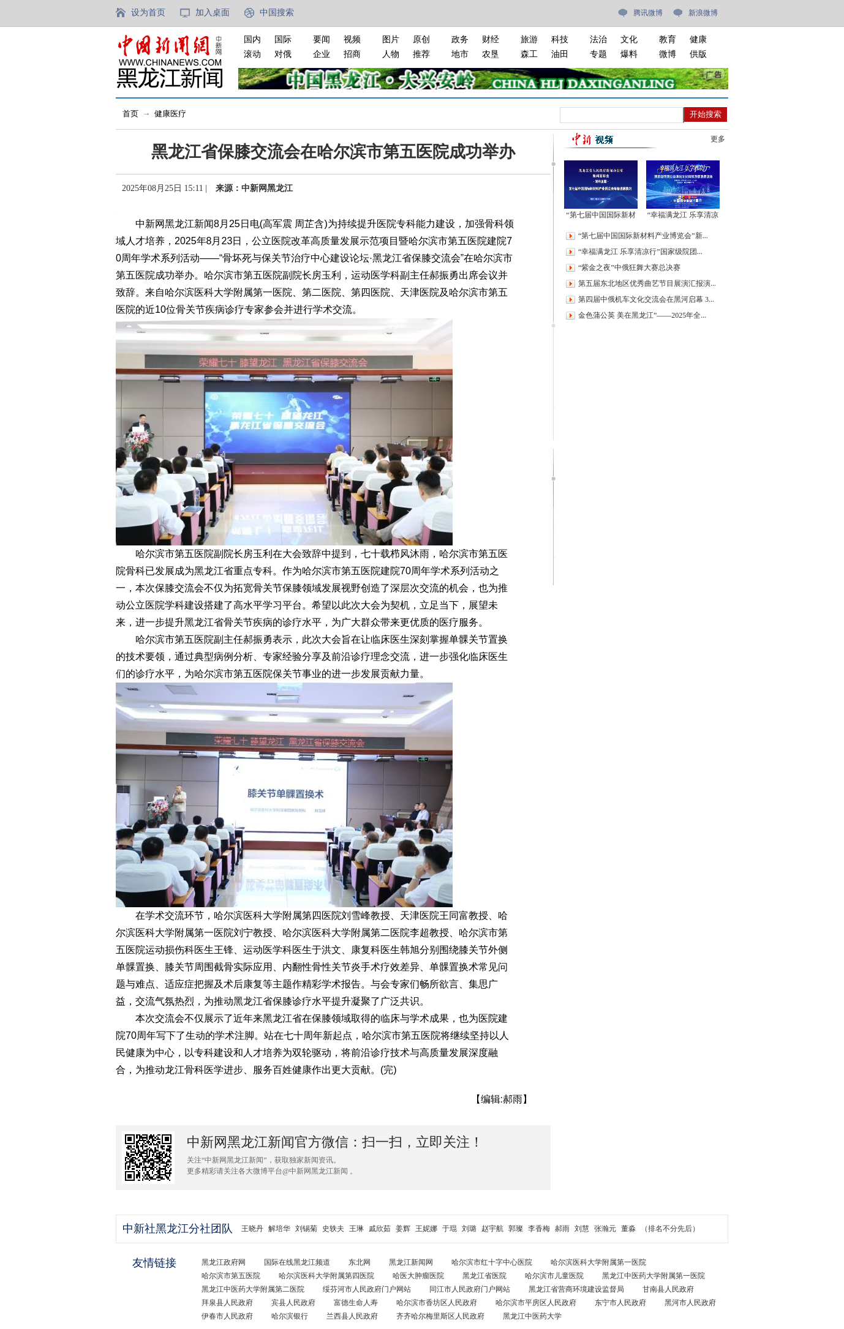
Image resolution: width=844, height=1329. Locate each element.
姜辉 (403, 1228)
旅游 (529, 39)
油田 (559, 54)
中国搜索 (277, 12)
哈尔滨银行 (289, 1316)
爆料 (629, 54)
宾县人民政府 (293, 1302)
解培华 (279, 1228)
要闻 (321, 39)
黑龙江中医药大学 (532, 1316)
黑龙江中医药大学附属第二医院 (253, 1289)
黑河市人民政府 (690, 1302)
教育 (667, 39)
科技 (559, 39)
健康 (698, 39)
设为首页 (148, 12)
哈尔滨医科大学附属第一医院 (598, 1262)
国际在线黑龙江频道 (297, 1262)
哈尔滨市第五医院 (231, 1275)
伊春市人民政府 (227, 1316)
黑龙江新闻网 (411, 1262)
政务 (460, 39)
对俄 (283, 54)
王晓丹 (252, 1228)
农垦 (490, 54)
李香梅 (539, 1228)
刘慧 (582, 1228)
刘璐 (469, 1228)
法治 (598, 39)
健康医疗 (170, 113)
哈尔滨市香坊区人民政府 (436, 1302)
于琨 (449, 1228)
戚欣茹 (380, 1228)
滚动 (252, 54)
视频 (352, 39)
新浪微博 (703, 13)
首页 (130, 113)
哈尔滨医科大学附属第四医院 (326, 1275)
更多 (717, 139)
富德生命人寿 (356, 1302)
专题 (598, 54)
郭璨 (515, 1228)
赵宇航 (492, 1228)
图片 (390, 39)
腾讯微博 (648, 13)
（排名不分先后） (670, 1228)
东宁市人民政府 (620, 1302)
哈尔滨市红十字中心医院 (491, 1262)
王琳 (356, 1228)
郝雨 (562, 1228)
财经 (490, 39)
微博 (667, 54)
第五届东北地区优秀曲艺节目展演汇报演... (647, 283)
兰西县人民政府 (352, 1316)
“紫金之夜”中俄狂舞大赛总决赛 (629, 267)
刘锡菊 (306, 1228)
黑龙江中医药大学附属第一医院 (653, 1275)
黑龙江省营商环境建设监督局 (576, 1289)
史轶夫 (333, 1228)
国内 (252, 39)
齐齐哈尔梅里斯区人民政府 (440, 1316)
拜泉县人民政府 (227, 1302)
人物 (390, 54)
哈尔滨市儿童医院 (554, 1275)
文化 (629, 39)
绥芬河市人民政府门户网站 (367, 1289)
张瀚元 (605, 1228)
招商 (352, 54)
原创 (421, 39)
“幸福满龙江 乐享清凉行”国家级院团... (640, 251)
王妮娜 (426, 1228)
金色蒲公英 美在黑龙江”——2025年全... (642, 315)
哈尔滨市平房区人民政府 (535, 1302)
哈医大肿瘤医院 (418, 1275)
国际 (283, 39)
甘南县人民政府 (668, 1289)
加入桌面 (212, 12)
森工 (529, 54)
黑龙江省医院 (484, 1275)
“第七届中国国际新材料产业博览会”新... (643, 235)
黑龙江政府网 (224, 1262)
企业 (321, 54)
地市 (460, 54)
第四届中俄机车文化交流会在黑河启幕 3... (646, 299)
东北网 (360, 1262)
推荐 (421, 54)
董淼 (628, 1228)
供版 (698, 54)
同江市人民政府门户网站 (469, 1289)
